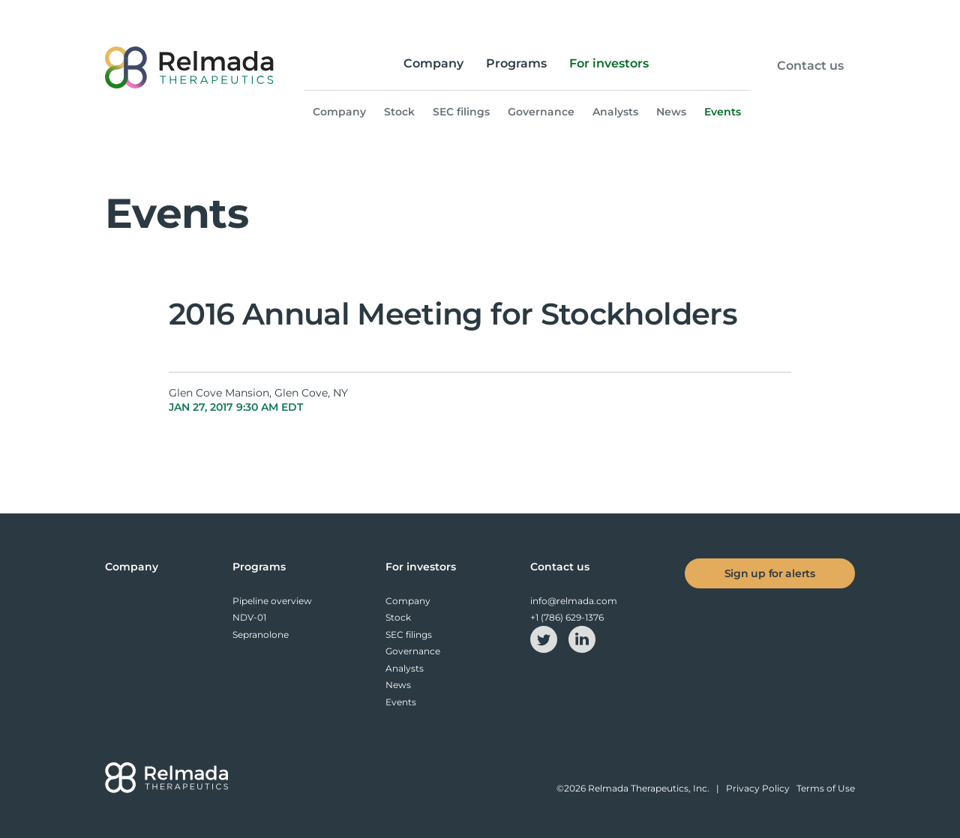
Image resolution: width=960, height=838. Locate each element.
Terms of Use (825, 788)
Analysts (615, 111)
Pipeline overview (272, 600)
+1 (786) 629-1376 (567, 617)
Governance (541, 111)
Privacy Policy (758, 788)
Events (722, 111)
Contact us (810, 66)
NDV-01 (249, 617)
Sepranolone (260, 634)
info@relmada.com (573, 600)
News (671, 111)
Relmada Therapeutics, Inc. (649, 788)
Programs (516, 63)
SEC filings (461, 111)
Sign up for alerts (769, 573)
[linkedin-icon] (582, 638)
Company (434, 63)
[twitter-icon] (545, 638)
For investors (609, 63)
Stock (399, 111)
